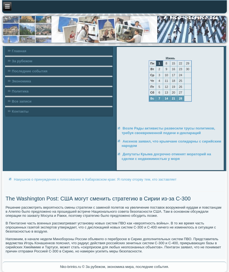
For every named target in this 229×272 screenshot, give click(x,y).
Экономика (21, 81)
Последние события (30, 71)
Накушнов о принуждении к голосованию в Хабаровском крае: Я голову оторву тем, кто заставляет (95, 179)
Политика (20, 91)
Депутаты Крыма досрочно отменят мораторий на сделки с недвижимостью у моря (166, 156)
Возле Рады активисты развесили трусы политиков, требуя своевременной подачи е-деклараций (168, 130)
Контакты (20, 111)
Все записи (22, 101)
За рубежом (22, 61)
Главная (19, 51)
